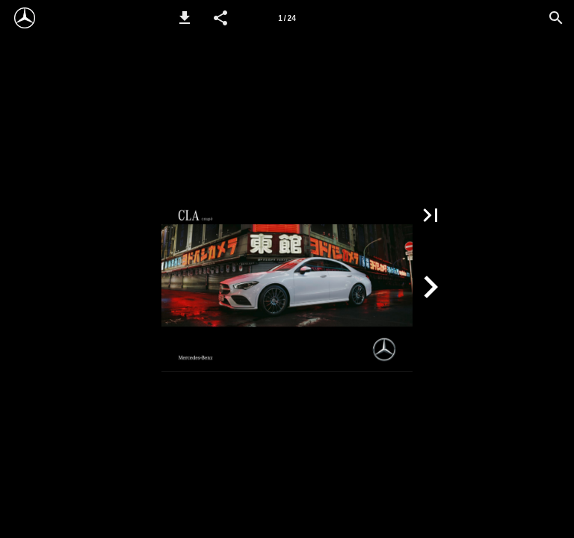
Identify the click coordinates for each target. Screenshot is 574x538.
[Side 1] (287, 18)
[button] (185, 18)
